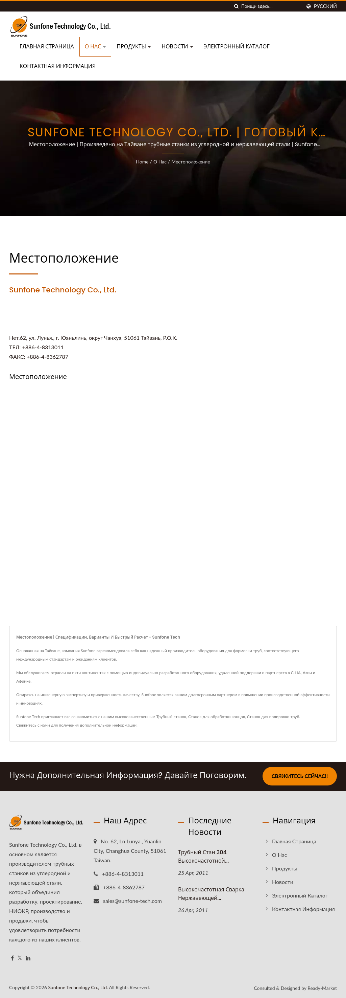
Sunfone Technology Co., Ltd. (78, 987)
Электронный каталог (237, 46)
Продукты (134, 46)
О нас (95, 46)
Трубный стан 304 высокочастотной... (203, 856)
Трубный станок (171, 716)
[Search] (271, 6)
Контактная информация (58, 66)
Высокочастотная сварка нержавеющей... (211, 893)
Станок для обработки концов (216, 716)
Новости (177, 46)
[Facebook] (12, 957)
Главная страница (47, 46)
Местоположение (190, 161)
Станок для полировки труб (273, 716)
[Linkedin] (28, 957)
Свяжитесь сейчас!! (300, 776)
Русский (325, 6)
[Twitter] (19, 957)
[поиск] (236, 6)
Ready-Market (322, 987)
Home (142, 161)
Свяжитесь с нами (33, 725)
